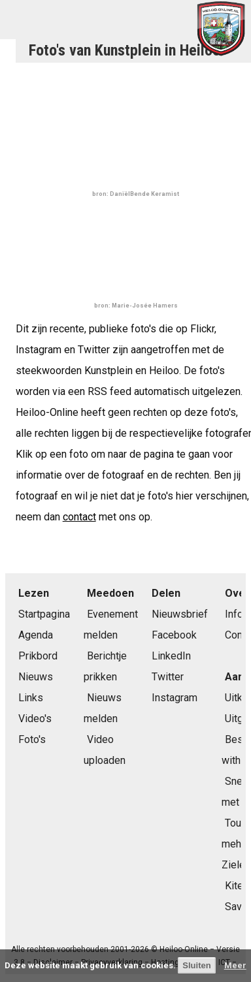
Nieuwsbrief (180, 614)
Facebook (174, 635)
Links (30, 697)
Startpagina (44, 614)
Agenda (35, 635)
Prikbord (38, 656)
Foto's (32, 739)
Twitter (168, 677)
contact (79, 517)
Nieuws (35, 677)
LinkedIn (171, 656)
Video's (35, 718)
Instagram (174, 697)
